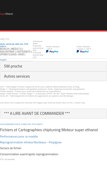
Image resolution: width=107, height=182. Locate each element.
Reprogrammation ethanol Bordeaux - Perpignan (31, 142)
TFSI (34, 124)
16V (29, 124)
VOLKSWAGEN (7, 124)
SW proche (13, 66)
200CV (39, 124)
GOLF (17, 124)
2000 (25, 124)
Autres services (17, 76)
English (3, 60)
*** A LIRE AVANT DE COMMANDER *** (37, 113)
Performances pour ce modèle (19, 136)
